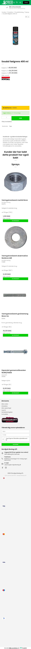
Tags (10, 126)
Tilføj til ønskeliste (7, 121)
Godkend (15, 444)
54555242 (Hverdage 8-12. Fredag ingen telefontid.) (15, 459)
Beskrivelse (5, 126)
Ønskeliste (5, 406)
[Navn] (16, 431)
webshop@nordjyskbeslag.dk (12, 465)
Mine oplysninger (6, 408)
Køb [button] (20, 118)
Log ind (4, 410)
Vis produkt (15, 220)
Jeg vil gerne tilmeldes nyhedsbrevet (16, 439)
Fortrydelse (5, 414)
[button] (26, 17)
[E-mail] (16, 435)
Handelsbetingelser (7, 412)
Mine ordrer (5, 404)
